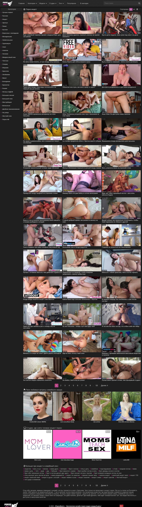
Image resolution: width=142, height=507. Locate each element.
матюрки (64, 469)
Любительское (7, 40)
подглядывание (105, 469)
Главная (21, 3)
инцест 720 (134, 475)
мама (135, 469)
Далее (104, 385)
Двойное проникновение (11, 109)
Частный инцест (122, 477)
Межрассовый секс (9, 57)
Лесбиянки (6, 74)
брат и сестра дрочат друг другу (57, 473)
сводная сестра (125, 469)
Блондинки (6, 81)
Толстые (5, 61)
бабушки (54, 471)
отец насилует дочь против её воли (37, 475)
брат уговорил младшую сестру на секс (108, 473)
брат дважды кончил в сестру (109, 471)
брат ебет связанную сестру (34, 473)
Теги (61, 3)
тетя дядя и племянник (33, 479)
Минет (4, 78)
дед (47, 471)
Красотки (5, 71)
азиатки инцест (105, 475)
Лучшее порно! (7, 12)
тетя (37, 471)
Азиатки (5, 50)
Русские (5, 16)
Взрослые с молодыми (10, 33)
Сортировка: (124, 9)
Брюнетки (5, 85)
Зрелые (5, 23)
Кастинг (5, 29)
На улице (5, 112)
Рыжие (4, 88)
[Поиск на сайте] (139, 3)
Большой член (7, 98)
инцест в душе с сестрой (50, 477)
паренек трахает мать (89, 475)
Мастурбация (7, 102)
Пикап (4, 26)
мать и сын (37, 469)
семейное (94, 469)
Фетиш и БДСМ (7, 92)
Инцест (4, 19)
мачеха (45, 469)
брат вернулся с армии (68, 471)
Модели (43, 3)
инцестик (28, 469)
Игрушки (5, 67)
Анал (4, 47)
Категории (32, 3)
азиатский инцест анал (120, 475)
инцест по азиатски (73, 475)
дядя (42, 471)
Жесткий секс (7, 116)
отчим (115, 469)
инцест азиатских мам (32, 477)
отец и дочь (85, 469)
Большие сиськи (8, 95)
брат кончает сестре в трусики (81, 473)
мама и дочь (29, 471)
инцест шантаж (109, 477)
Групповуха (6, 43)
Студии (52, 3)
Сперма (5, 64)
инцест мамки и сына (69, 477)
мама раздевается (57, 475)
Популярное (71, 3)
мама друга (54, 469)
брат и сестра (73, 469)
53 (97, 385)
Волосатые (6, 105)
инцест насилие (84, 477)
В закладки (84, 3)
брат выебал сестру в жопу (87, 471)
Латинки (5, 54)
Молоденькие (7, 36)
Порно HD (5, 119)
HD (134, 9)
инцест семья (96, 477)
